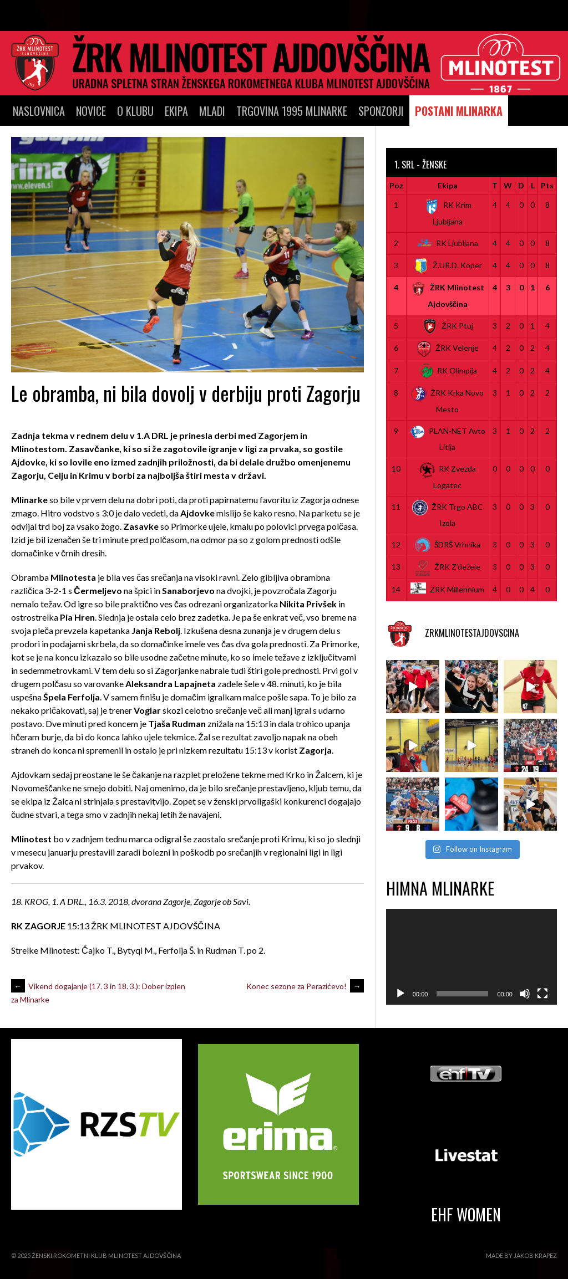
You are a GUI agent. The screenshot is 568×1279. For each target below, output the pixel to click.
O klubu (135, 111)
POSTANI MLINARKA (459, 111)
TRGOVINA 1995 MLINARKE (291, 111)
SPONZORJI (381, 111)
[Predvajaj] (400, 993)
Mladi (212, 111)
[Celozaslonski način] (542, 993)
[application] (471, 957)
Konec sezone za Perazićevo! (305, 986)
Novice (91, 111)
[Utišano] (524, 993)
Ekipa (176, 111)
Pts (547, 185)
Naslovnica (39, 111)
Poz (396, 185)
